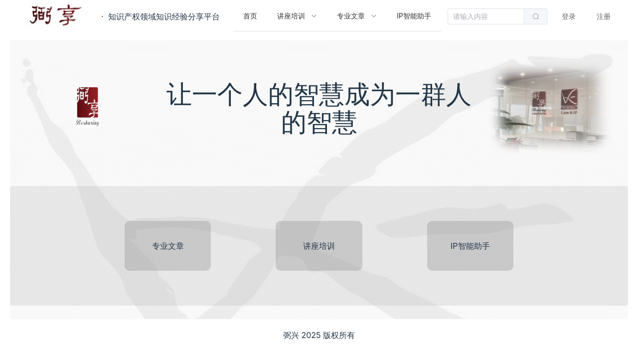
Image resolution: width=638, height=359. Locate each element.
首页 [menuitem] (250, 15)
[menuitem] (297, 16)
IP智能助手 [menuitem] (414, 15)
